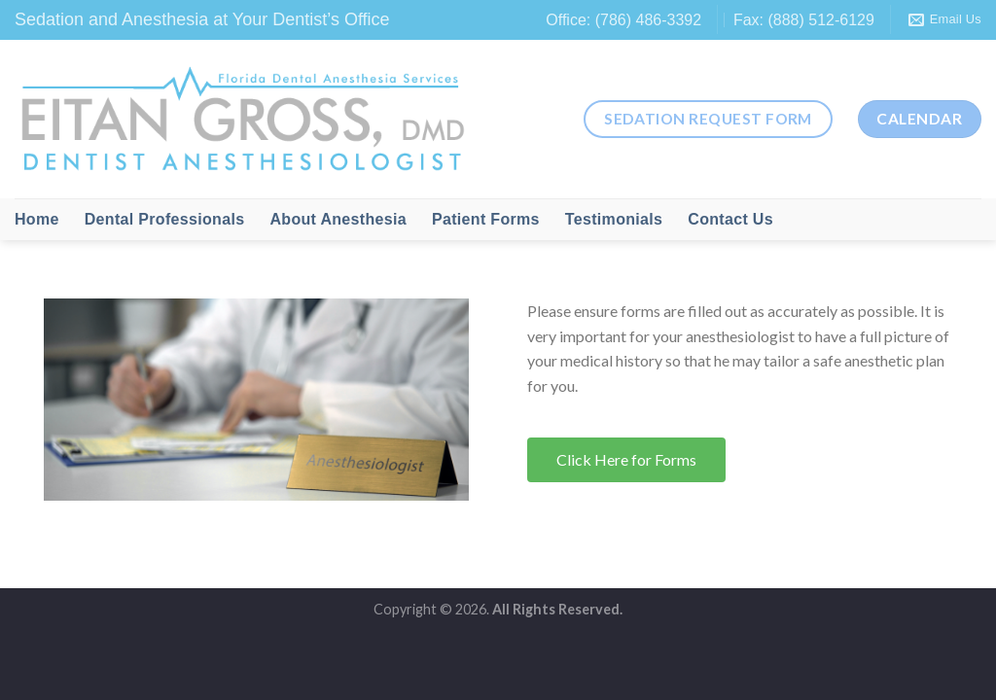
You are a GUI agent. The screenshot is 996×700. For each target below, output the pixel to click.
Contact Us (730, 219)
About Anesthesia (338, 219)
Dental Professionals (165, 219)
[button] (626, 460)
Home (37, 219)
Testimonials (613, 219)
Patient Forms (486, 219)
